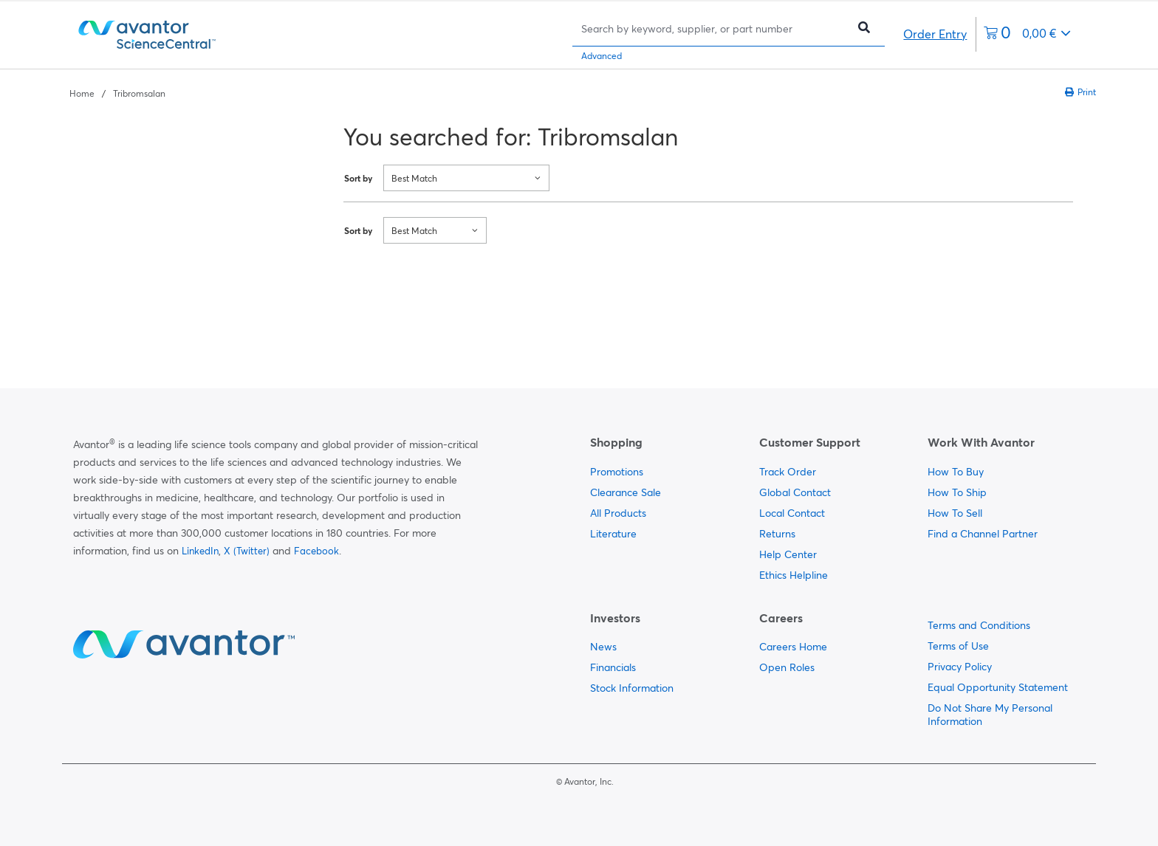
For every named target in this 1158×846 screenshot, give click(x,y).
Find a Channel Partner (983, 533)
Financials (613, 667)
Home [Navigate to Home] (82, 93)
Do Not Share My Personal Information (990, 714)
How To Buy (956, 471)
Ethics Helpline (793, 575)
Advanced (601, 55)
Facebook (316, 551)
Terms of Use (958, 646)
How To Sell (955, 513)
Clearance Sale (625, 492)
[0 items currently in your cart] (1027, 34)
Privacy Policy (960, 666)
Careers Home (793, 646)
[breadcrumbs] (117, 92)
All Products (618, 513)
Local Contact (792, 513)
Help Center (788, 554)
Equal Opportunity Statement (998, 687)
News (603, 646)
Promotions (616, 471)
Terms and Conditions (979, 625)
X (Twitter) (247, 551)
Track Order (787, 471)
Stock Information (632, 688)
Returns (777, 533)
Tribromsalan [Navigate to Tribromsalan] (139, 93)
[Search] (714, 28)
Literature (613, 533)
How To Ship (957, 492)
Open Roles (787, 667)
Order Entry (935, 34)
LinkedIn (200, 551)
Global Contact (795, 492)
